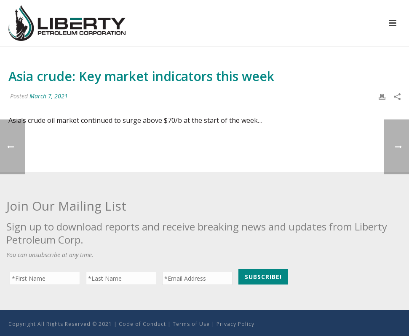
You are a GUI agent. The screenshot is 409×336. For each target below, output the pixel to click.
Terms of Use (191, 324)
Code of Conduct (142, 324)
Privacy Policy (235, 324)
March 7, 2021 (48, 96)
